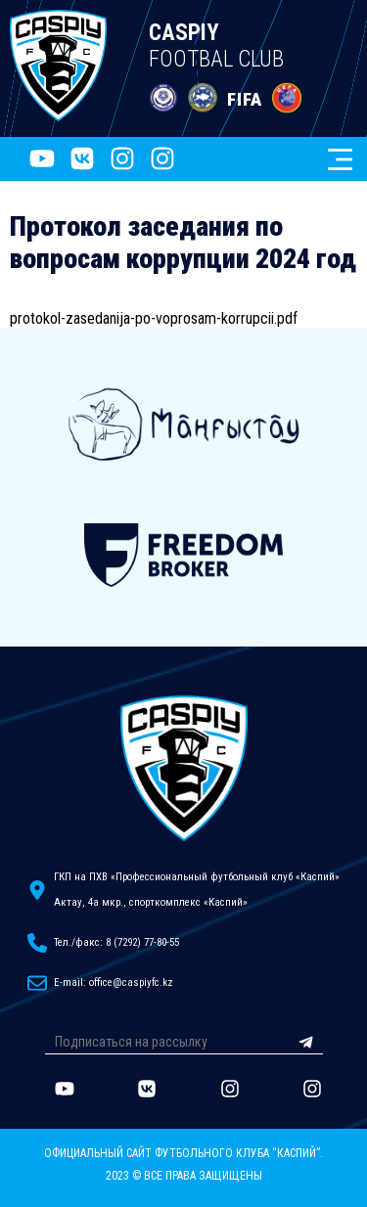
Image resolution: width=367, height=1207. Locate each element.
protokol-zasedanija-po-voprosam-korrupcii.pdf (154, 318)
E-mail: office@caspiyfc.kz (113, 982)
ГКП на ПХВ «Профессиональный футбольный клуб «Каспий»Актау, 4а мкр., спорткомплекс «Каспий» (197, 890)
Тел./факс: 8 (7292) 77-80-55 (116, 942)
